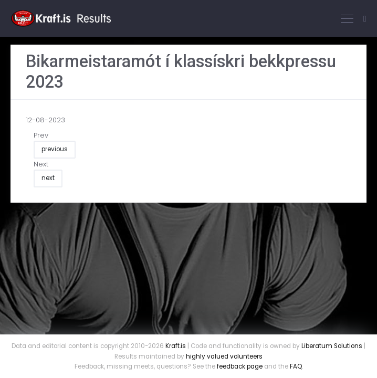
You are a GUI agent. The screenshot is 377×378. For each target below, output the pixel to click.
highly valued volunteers (224, 356)
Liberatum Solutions (331, 346)
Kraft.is (175, 346)
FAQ (296, 366)
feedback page (240, 366)
